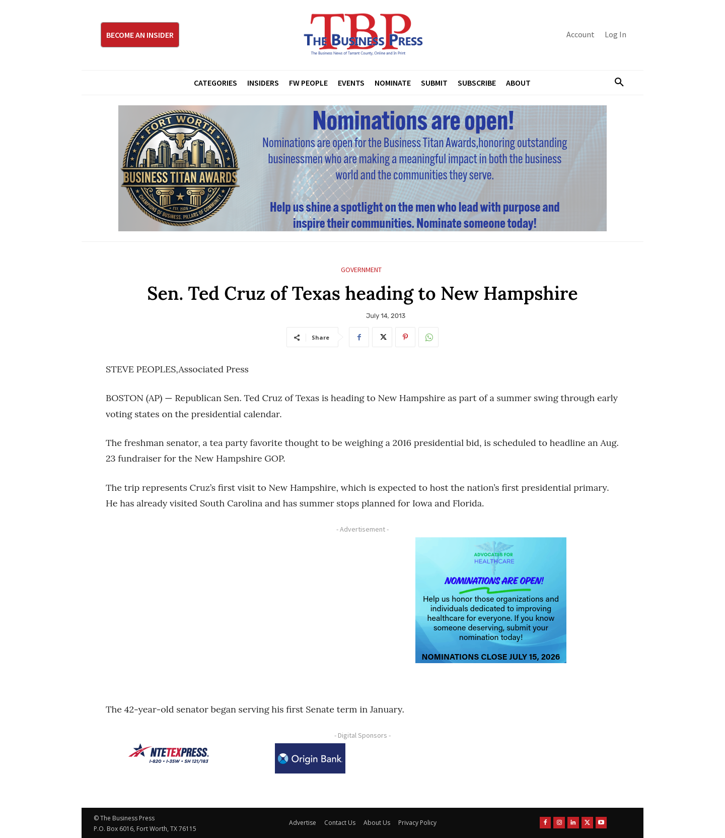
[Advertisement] (229, 607)
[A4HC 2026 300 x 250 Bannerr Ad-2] (491, 600)
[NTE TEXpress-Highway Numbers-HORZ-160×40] (169, 753)
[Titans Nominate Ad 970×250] (362, 168)
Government (361, 270)
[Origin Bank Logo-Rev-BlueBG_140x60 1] (310, 758)
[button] (615, 83)
